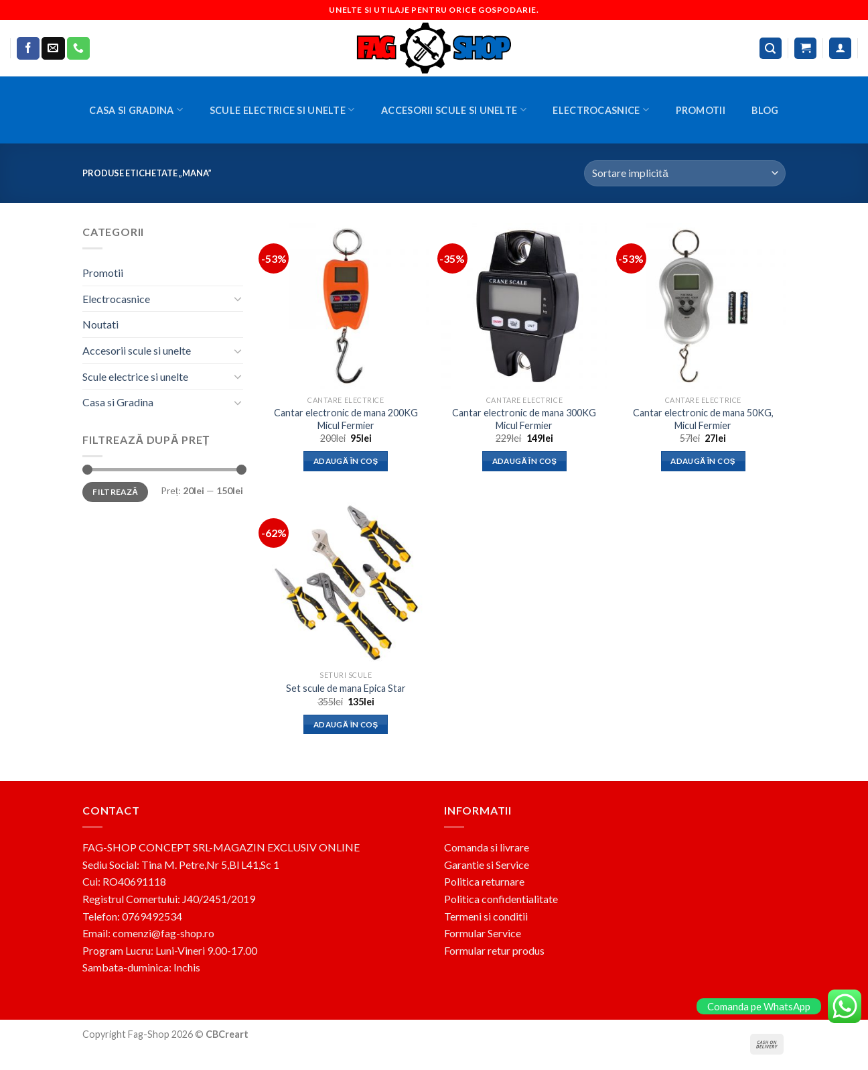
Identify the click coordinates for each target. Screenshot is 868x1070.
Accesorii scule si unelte (453, 109)
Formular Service (482, 933)
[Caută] (771, 49)
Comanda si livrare (486, 847)
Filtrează (115, 492)
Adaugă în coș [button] (345, 461)
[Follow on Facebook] (28, 48)
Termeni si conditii (486, 916)
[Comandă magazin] (685, 173)
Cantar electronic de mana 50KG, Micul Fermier (703, 419)
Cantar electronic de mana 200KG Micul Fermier (346, 419)
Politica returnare (484, 881)
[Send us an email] (53, 48)
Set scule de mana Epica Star (346, 688)
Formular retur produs (494, 950)
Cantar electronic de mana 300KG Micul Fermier (524, 419)
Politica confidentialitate (501, 898)
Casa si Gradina (136, 109)
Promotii (700, 110)
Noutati (100, 324)
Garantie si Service (486, 864)
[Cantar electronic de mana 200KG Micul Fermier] (346, 306)
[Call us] (78, 48)
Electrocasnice (601, 109)
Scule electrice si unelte (282, 109)
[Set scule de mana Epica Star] (346, 581)
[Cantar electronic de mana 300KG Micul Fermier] (524, 306)
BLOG (764, 110)
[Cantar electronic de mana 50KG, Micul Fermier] (703, 306)
